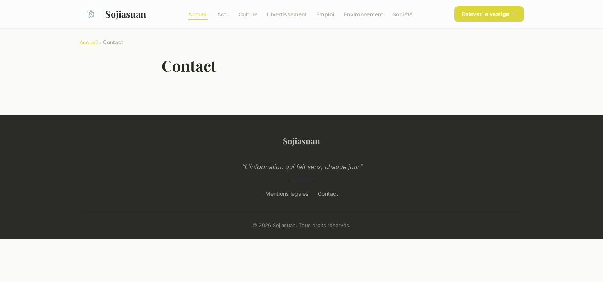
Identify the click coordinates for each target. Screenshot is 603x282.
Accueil (198, 14)
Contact (328, 193)
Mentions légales (286, 193)
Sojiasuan (112, 14)
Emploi (325, 14)
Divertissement (287, 14)
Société (402, 14)
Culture (248, 14)
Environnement (363, 14)
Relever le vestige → (489, 14)
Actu (223, 14)
